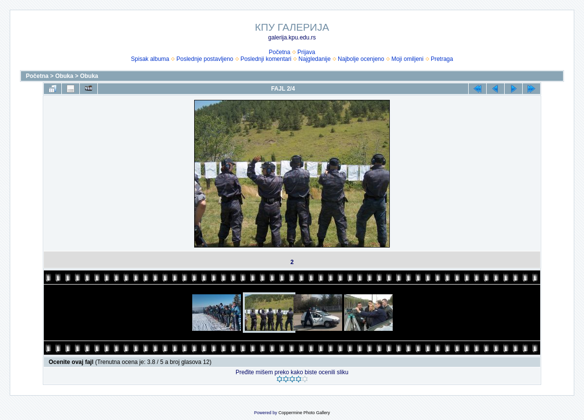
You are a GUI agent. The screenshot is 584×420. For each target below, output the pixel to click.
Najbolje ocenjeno (361, 59)
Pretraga (442, 59)
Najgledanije (314, 59)
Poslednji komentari (266, 59)
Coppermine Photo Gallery (304, 412)
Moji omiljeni (407, 59)
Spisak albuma (150, 59)
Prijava (306, 52)
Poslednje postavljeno (204, 59)
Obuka (64, 76)
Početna (279, 52)
